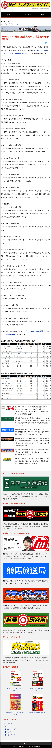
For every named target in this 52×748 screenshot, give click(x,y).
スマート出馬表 (41, 50)
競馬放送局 (11, 334)
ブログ (8, 732)
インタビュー (10, 726)
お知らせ (9, 723)
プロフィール (26, 15)
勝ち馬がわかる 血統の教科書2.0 (14, 714)
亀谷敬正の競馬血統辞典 (37, 712)
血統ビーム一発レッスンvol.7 (15, 689)
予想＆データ (13, 24)
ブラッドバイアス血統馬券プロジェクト (16, 53)
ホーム (9, 15)
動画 (42, 15)
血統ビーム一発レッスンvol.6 (37, 689)
